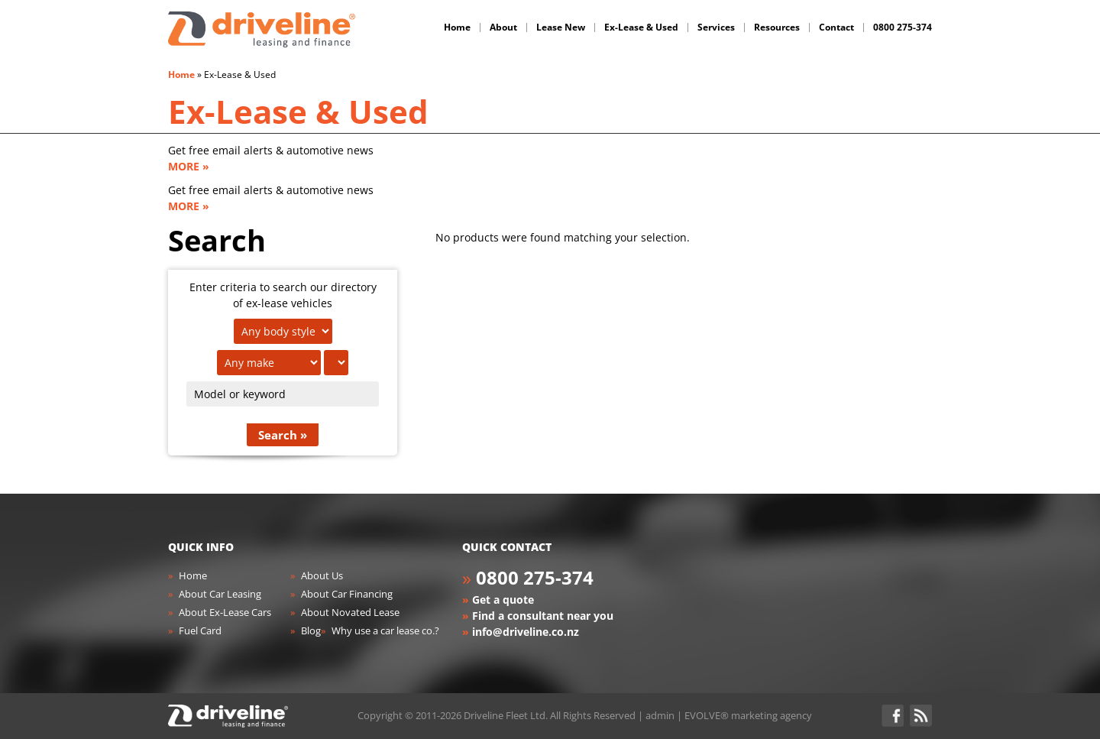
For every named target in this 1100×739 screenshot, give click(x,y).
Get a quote (503, 599)
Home (181, 74)
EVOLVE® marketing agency (748, 715)
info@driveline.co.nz (525, 631)
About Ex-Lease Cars (225, 612)
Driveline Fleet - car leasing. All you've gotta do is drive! (261, 29)
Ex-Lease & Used (298, 111)
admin (660, 715)
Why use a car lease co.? (385, 630)
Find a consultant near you (542, 615)
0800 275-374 (535, 577)
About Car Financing (347, 594)
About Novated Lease (350, 612)
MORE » (188, 166)
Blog (311, 630)
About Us (322, 575)
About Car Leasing (220, 594)
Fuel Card (200, 630)
